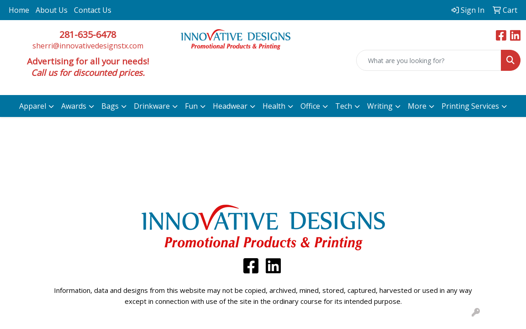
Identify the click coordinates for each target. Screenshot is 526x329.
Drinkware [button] (152, 106)
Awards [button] (73, 106)
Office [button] (310, 106)
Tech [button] (343, 106)
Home (19, 10)
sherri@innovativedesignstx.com (87, 46)
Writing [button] (380, 106)
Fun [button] (191, 106)
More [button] (417, 106)
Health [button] (274, 106)
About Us (52, 10)
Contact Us (92, 10)
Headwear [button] (230, 106)
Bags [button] (110, 106)
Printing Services (470, 106)
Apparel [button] (32, 106)
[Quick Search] (428, 60)
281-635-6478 (87, 34)
